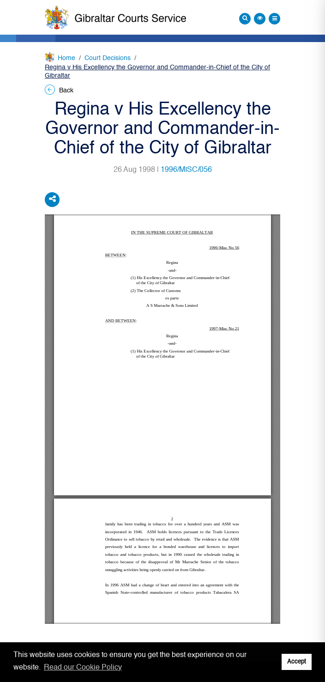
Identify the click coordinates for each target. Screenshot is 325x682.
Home (66, 58)
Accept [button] (296, 662)
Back (59, 90)
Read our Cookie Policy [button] (83, 667)
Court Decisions (107, 58)
